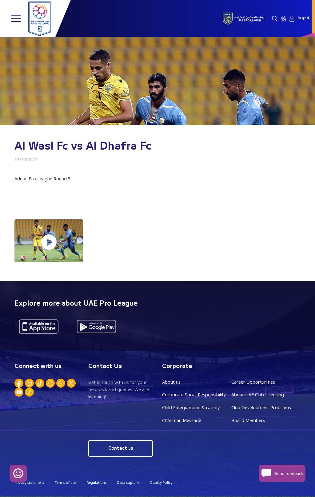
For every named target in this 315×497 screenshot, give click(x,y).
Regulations (96, 482)
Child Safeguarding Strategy (191, 407)
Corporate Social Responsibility (194, 394)
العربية (303, 18)
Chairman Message (181, 420)
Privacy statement (29, 482)
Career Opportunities (253, 382)
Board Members (248, 420)
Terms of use (65, 482)
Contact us (120, 448)
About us (171, 382)
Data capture (128, 482)
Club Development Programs (261, 407)
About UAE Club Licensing (257, 394)
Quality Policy (161, 482)
